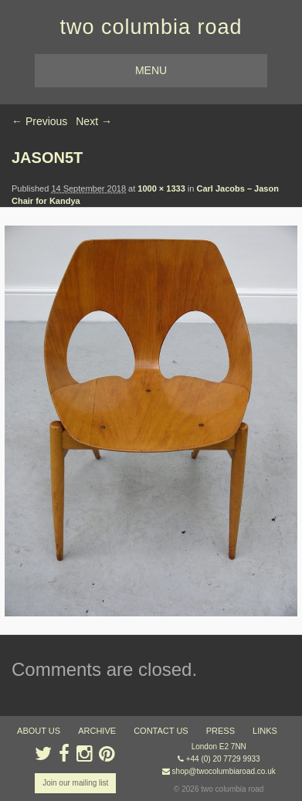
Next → (94, 121)
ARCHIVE (97, 730)
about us (38, 730)
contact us (161, 730)
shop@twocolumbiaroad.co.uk (224, 771)
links (265, 730)
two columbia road (150, 27)
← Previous (39, 121)
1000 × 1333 (161, 188)
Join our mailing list (75, 783)
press (220, 730)
